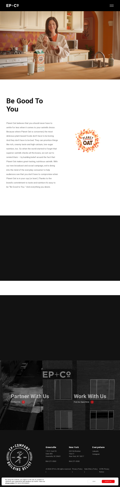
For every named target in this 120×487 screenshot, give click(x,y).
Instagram (96, 454)
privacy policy (10, 483)
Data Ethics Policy (91, 469)
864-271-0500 (51, 461)
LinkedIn (95, 451)
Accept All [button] (108, 481)
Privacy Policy (77, 469)
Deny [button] (94, 481)
